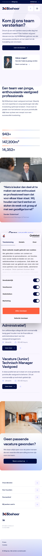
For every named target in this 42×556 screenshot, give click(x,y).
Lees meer (10, 348)
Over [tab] (35, 242)
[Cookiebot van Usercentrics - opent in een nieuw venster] (29, 236)
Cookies (4, 545)
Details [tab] (21, 242)
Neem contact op (22, 64)
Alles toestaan (21, 311)
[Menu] (37, 8)
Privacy (4, 542)
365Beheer (33, 2)
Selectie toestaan (21, 318)
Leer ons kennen (21, 48)
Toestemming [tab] (8, 242)
